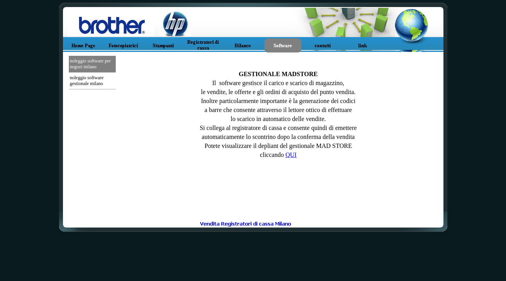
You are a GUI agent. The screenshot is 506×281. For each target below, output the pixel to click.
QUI (290, 154)
